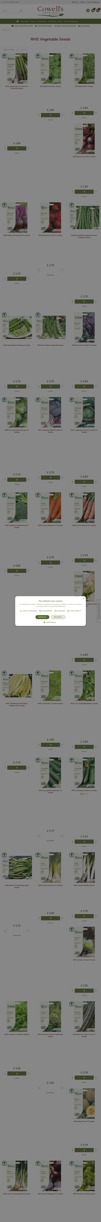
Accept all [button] (42, 617)
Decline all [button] (58, 617)
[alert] (50, 611)
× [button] (83, 598)
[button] (50, 622)
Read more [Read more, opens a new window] (62, 606)
